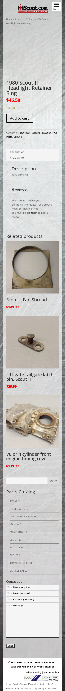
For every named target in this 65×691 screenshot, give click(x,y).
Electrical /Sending (30, 119)
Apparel (15, 487)
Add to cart (19, 105)
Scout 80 (15, 526)
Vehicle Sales (18, 557)
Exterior (46, 119)
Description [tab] (17, 138)
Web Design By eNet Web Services (32, 653)
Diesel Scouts (19, 495)
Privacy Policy (33, 659)
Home (9, 19)
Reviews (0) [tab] (17, 144)
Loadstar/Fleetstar (23, 503)
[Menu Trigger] (56, 6)
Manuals (15, 511)
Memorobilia (18, 518)
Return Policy (51, 659)
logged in (32, 199)
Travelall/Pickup (21, 549)
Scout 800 (16, 534)
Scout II (18, 19)
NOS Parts (29, 19)
